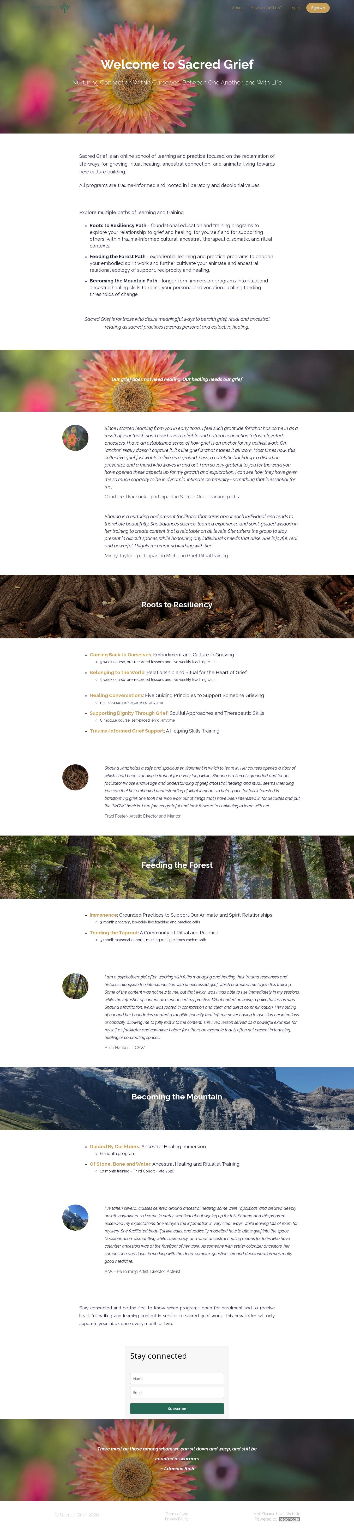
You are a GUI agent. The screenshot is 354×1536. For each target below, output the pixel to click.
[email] (177, 1392)
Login (295, 7)
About (237, 7)
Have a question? (266, 7)
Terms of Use (177, 1514)
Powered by (277, 1519)
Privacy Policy (177, 1519)
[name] (177, 1378)
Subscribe (177, 1408)
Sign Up (318, 8)
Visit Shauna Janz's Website (277, 1514)
